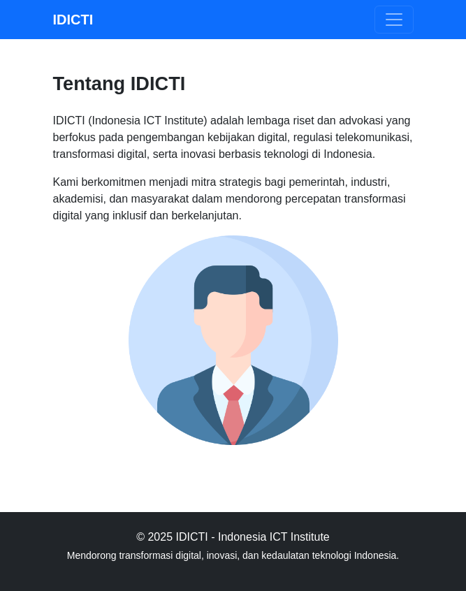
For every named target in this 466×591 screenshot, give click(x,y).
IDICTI (73, 19)
